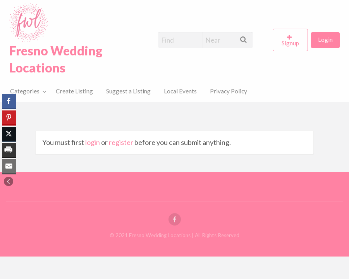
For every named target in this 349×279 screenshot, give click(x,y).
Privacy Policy (228, 91)
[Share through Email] (9, 166)
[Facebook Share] (9, 101)
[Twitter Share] (9, 134)
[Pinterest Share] (9, 117)
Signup (290, 43)
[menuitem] (292, 40)
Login (325, 39)
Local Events (180, 91)
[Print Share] (9, 150)
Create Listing (74, 91)
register (121, 142)
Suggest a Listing (128, 91)
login (92, 142)
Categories (25, 91)
